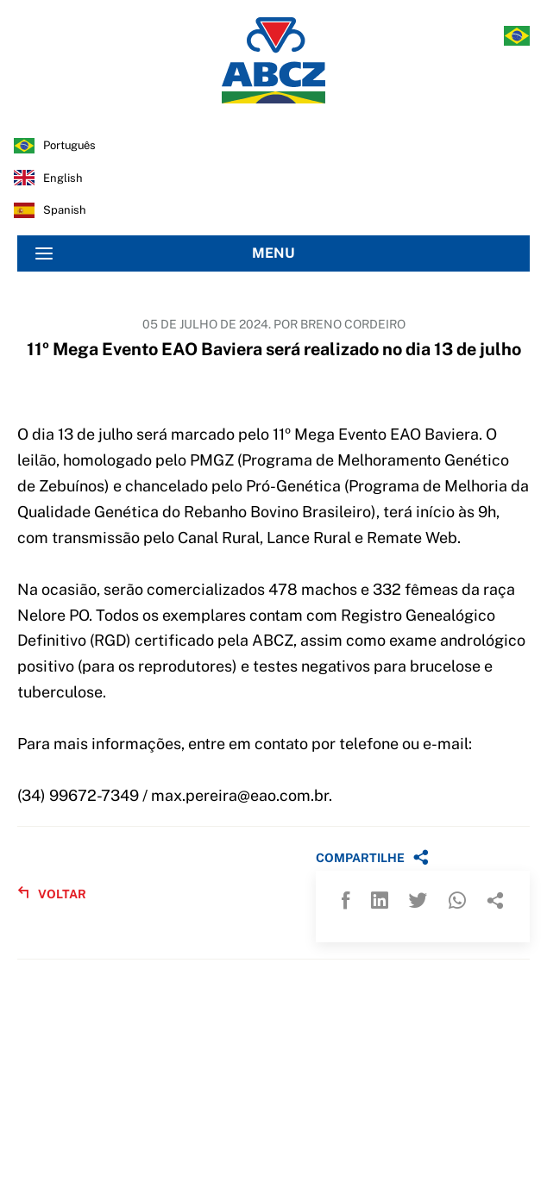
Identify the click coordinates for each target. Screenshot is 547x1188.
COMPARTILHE (372, 857)
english (63, 178)
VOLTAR (51, 893)
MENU (165, 253)
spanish (64, 209)
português (69, 145)
